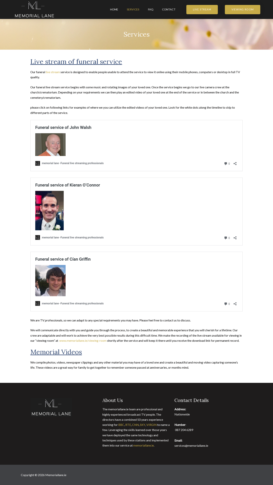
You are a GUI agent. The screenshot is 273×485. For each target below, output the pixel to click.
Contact (169, 9)
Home (114, 9)
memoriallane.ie (143, 445)
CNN (136, 424)
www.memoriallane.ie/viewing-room (83, 340)
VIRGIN (152, 424)
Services (133, 9)
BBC (121, 424)
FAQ (150, 9)
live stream (53, 72)
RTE (128, 424)
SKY (143, 424)
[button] (202, 9)
